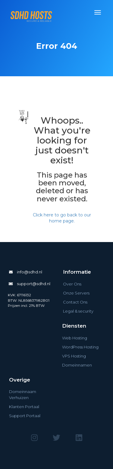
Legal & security (78, 311)
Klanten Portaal (24, 406)
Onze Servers (76, 293)
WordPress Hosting (80, 347)
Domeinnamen (77, 365)
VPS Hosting (74, 356)
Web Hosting (74, 337)
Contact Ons (75, 302)
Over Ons (72, 284)
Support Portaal (24, 415)
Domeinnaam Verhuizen (22, 394)
